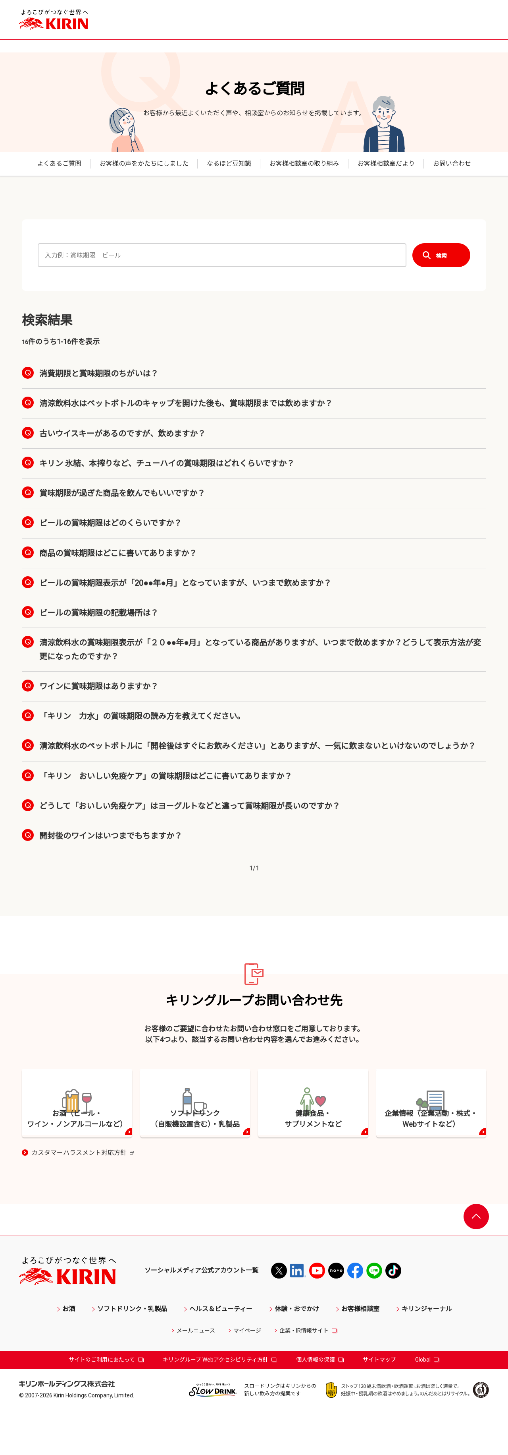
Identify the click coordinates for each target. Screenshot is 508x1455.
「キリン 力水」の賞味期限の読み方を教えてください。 (142, 716)
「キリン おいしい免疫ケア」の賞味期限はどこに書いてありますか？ (165, 776)
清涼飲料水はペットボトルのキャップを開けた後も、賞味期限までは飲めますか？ (186, 403)
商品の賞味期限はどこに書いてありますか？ (118, 553)
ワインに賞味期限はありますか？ (98, 686)
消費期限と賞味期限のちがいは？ (98, 373)
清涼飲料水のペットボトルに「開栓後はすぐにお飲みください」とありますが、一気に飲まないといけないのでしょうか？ (257, 746)
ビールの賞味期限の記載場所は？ (98, 613)
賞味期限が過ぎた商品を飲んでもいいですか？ (122, 493)
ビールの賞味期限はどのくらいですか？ (110, 523)
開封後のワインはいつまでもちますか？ (110, 836)
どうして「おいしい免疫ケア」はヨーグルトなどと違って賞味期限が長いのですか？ (189, 806)
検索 (441, 255)
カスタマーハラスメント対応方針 (82, 1197)
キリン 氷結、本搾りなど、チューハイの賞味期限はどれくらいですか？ (166, 463)
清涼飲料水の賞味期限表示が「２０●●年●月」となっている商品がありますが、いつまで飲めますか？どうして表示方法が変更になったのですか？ (260, 649)
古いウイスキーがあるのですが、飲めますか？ (122, 433)
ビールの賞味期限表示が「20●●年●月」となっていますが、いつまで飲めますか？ (185, 583)
